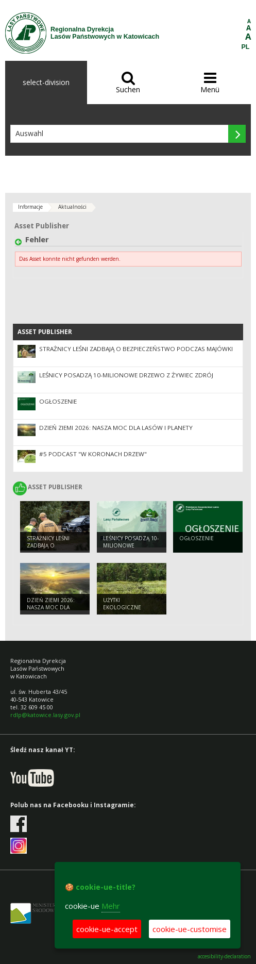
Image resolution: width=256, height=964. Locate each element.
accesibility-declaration (224, 956)
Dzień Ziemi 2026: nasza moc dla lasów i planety (116, 427)
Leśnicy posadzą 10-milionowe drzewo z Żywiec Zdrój (126, 375)
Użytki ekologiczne (122, 603)
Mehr (110, 906)
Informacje (30, 206)
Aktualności (72, 206)
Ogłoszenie (58, 401)
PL (246, 47)
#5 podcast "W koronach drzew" (93, 454)
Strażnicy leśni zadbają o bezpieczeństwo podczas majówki (136, 349)
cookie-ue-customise (189, 929)
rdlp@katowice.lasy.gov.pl (45, 715)
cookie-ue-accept (107, 929)
